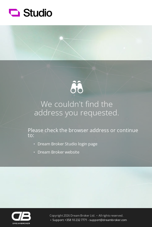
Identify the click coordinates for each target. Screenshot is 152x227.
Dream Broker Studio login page (67, 144)
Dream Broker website (58, 152)
